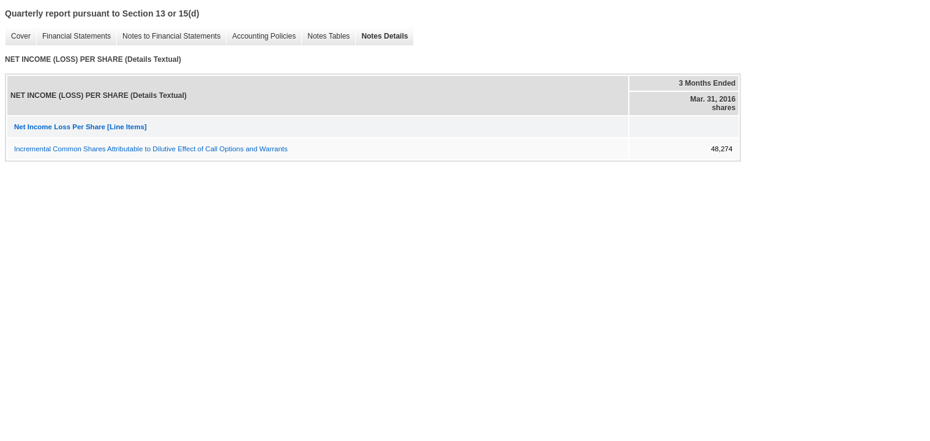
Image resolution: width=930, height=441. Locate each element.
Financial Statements (73, 36)
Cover (18, 36)
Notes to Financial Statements (168, 36)
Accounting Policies (261, 36)
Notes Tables (325, 36)
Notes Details (381, 36)
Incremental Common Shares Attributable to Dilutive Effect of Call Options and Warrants (151, 149)
